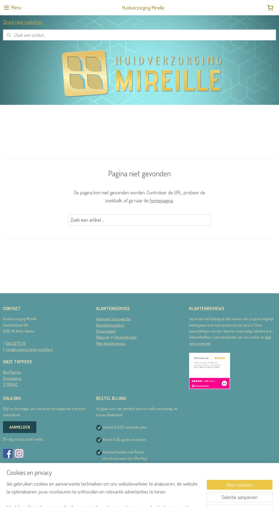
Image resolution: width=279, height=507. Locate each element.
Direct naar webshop (22, 22)
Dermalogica (12, 378)
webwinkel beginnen (154, 497)
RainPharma (12, 372)
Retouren (103, 337)
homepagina (161, 200)
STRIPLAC (10, 384)
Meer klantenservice (110, 343)
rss (138, 497)
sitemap (130, 497)
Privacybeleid (106, 331)
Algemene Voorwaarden (113, 318)
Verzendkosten (126, 337)
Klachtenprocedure (110, 325)
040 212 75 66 (16, 343)
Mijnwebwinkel (191, 497)
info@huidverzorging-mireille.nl (29, 349)
